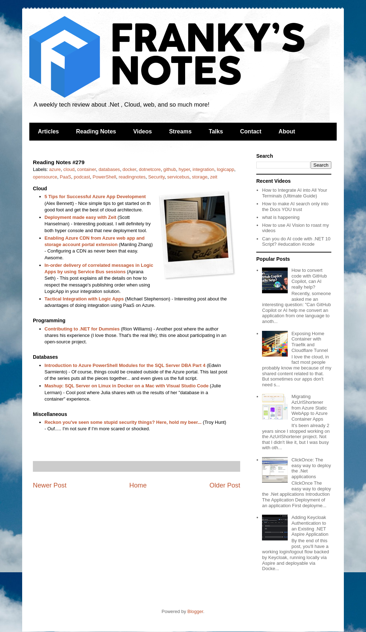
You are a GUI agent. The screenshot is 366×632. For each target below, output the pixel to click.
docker (129, 169)
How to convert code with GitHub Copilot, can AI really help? (309, 279)
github (169, 169)
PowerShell (104, 177)
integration (203, 169)
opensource (45, 177)
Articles (48, 131)
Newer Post (49, 485)
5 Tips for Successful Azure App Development (95, 196)
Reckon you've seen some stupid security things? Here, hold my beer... (123, 422)
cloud (68, 169)
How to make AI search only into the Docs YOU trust (295, 206)
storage (199, 177)
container (86, 169)
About (286, 131)
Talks (216, 131)
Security (156, 177)
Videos (142, 131)
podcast (82, 177)
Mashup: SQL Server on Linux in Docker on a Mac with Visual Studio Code (127, 385)
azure (55, 169)
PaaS (65, 177)
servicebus (178, 177)
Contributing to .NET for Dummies (82, 329)
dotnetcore (149, 169)
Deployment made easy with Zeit (81, 217)
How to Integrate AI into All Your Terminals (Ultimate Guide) (294, 193)
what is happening (281, 217)
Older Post (224, 485)
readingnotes (132, 177)
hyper (184, 169)
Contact (251, 131)
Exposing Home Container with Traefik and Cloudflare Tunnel (309, 342)
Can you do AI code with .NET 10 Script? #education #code (296, 241)
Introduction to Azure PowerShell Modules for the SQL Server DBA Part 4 (125, 365)
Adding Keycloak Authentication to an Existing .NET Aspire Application (309, 526)
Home (138, 485)
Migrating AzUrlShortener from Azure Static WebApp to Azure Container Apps (309, 407)
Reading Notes (96, 131)
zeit (213, 177)
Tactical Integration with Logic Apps (84, 299)
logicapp (225, 169)
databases (109, 169)
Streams (180, 131)
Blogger (195, 611)
